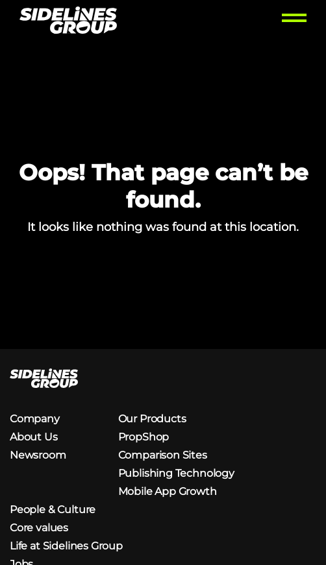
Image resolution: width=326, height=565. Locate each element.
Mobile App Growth (167, 491)
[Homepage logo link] (68, 21)
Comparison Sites (162, 455)
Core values (39, 528)
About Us (34, 437)
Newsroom (38, 455)
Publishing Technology (176, 473)
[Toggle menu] (294, 22)
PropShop (143, 437)
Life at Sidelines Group (66, 546)
